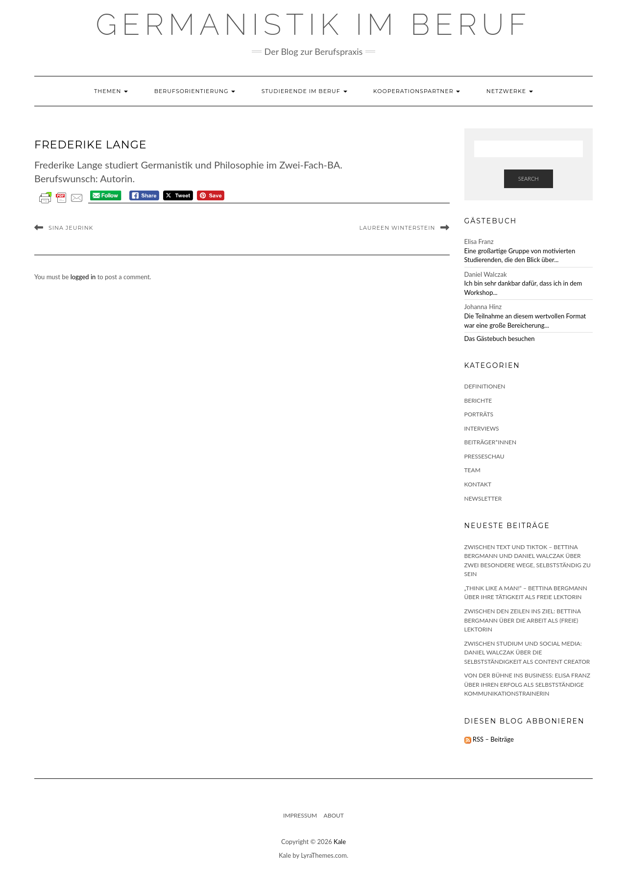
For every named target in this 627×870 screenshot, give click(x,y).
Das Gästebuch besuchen (499, 338)
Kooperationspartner (416, 91)
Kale (340, 842)
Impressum (300, 815)
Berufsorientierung (195, 91)
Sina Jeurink (70, 227)
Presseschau (484, 456)
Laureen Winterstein (397, 227)
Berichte (478, 400)
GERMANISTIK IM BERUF (313, 24)
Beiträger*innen (490, 442)
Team (472, 470)
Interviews (481, 428)
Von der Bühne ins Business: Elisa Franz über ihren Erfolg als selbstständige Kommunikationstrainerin (527, 684)
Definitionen (485, 386)
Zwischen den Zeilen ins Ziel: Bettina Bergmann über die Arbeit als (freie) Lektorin (522, 620)
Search (528, 178)
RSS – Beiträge (489, 739)
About (334, 815)
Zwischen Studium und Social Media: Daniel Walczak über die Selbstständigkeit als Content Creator (527, 652)
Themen (111, 91)
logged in (83, 277)
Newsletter (483, 498)
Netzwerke (509, 91)
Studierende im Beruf (304, 91)
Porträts (479, 414)
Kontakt (478, 484)
